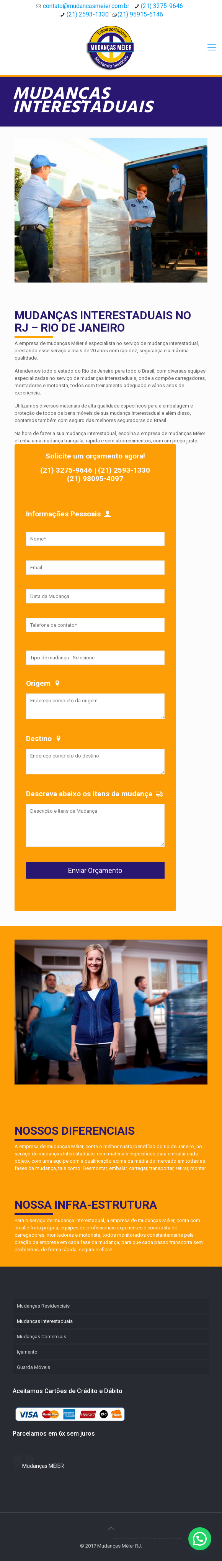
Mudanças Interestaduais (45, 1321)
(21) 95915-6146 (140, 14)
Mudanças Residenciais (43, 1306)
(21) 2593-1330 (88, 14)
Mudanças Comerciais (41, 1336)
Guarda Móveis (33, 1367)
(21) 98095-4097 (95, 478)
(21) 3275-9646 (162, 6)
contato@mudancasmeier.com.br (86, 6)
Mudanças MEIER (43, 1466)
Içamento (27, 1352)
